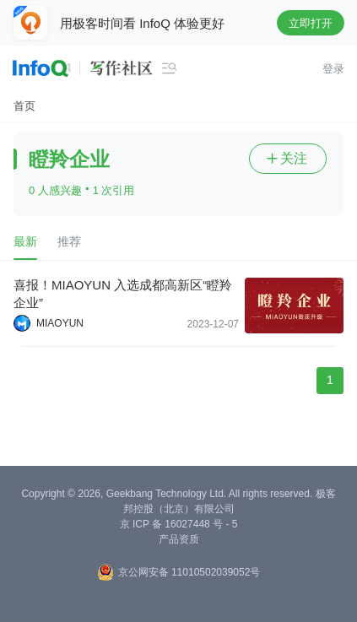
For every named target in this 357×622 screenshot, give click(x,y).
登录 (333, 68)
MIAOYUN (60, 323)
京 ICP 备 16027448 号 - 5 (179, 524)
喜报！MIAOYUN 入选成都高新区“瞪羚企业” (123, 294)
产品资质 (179, 539)
